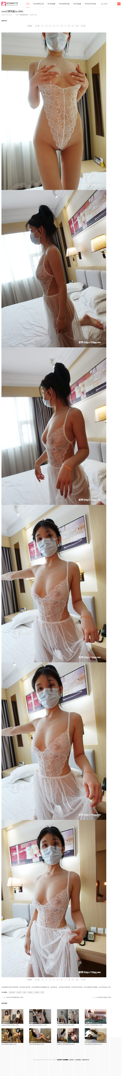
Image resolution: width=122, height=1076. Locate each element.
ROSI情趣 (77, 4)
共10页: (30, 26)
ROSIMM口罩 (38, 4)
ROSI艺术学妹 (90, 4)
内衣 (42, 992)
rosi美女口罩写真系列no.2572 (70, 1036)
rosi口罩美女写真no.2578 (14, 1036)
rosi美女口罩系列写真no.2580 (98, 1017)
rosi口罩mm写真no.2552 (104, 997)
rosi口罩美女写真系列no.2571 (98, 1036)
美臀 (24, 992)
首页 (28, 4)
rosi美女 (30, 992)
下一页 (83, 26)
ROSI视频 (51, 4)
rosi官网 (37, 992)
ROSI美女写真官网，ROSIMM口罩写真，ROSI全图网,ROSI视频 (78, 987)
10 (77, 26)
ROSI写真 (11, 992)
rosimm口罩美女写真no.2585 (14, 1017)
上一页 (37, 26)
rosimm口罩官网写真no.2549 (14, 997)
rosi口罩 (19, 992)
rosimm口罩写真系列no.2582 (70, 1017)
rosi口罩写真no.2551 (12, 11)
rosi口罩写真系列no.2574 (42, 1036)
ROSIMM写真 (64, 4)
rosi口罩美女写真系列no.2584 (42, 1017)
